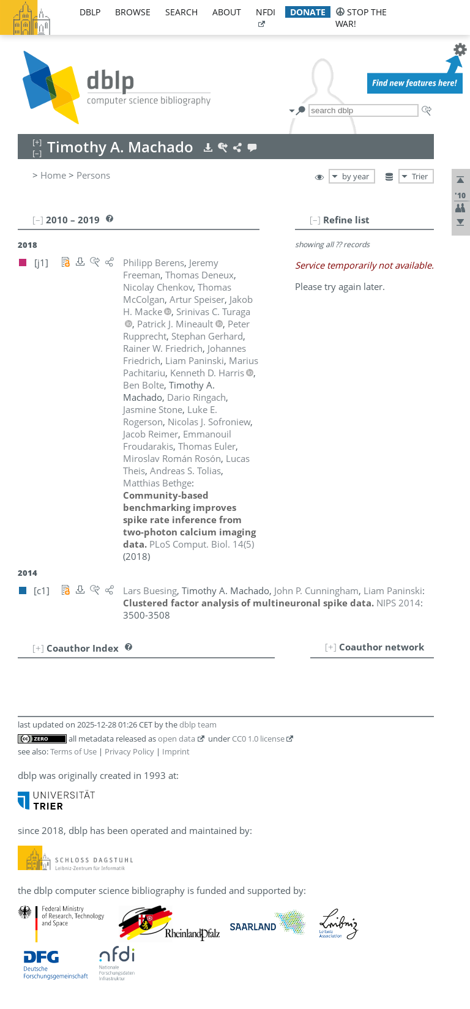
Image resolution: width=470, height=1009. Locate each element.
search (181, 12)
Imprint (176, 751)
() (201, 544)
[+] (331, 647)
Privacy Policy (129, 751)
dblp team (198, 724)
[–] (315, 220)
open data (176, 738)
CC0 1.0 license (258, 738)
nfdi (265, 12)
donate (308, 12)
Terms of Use (73, 751)
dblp (90, 12)
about (226, 12)
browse (133, 12)
